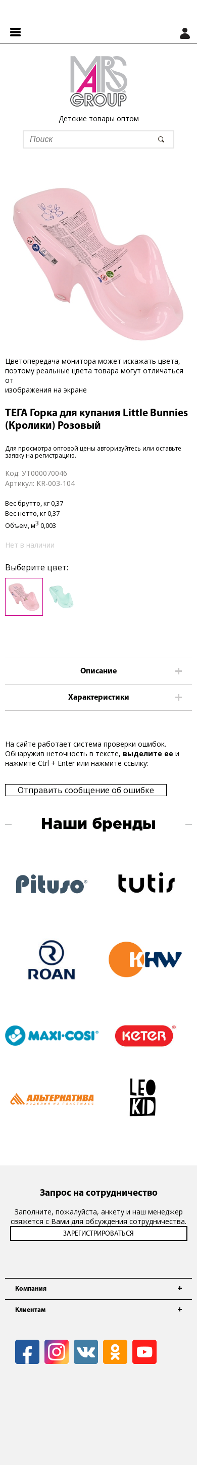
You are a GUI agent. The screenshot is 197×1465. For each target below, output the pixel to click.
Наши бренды (98, 824)
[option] (98, 262)
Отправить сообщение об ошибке (86, 790)
